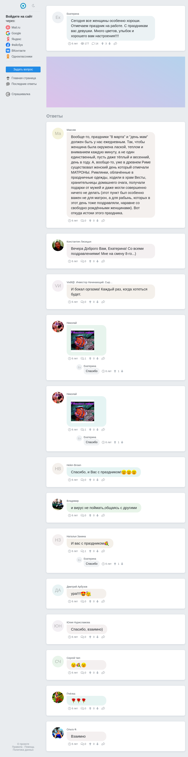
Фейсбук (14, 45)
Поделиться (115, 43)
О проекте (23, 743)
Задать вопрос (23, 69)
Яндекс (13, 39)
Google (13, 33)
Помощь (29, 746)
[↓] (109, 43)
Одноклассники (19, 56)
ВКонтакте (16, 50)
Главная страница (21, 78)
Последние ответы (21, 84)
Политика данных (23, 749)
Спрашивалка (18, 94)
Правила (17, 746)
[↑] (103, 43)
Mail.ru (13, 27)
